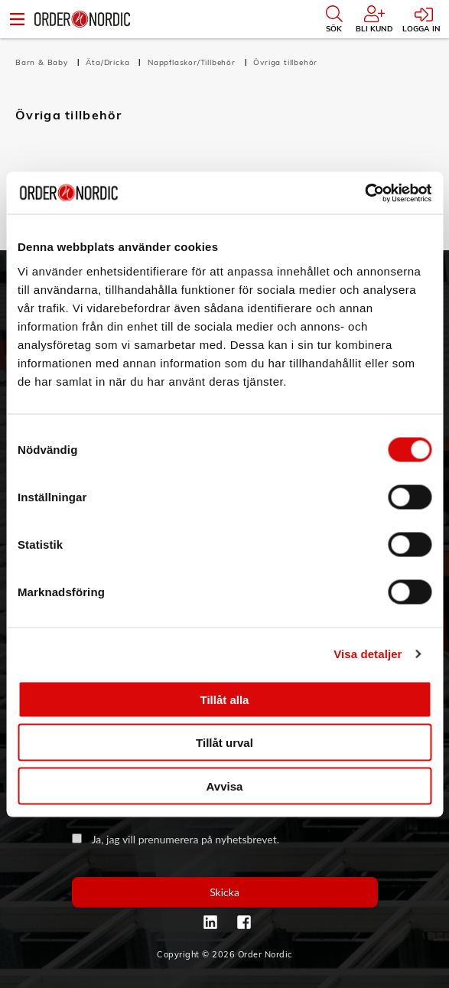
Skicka (224, 891)
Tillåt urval (224, 742)
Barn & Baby (43, 62)
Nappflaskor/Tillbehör (193, 62)
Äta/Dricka (109, 62)
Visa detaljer (367, 653)
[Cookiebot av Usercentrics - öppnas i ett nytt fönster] (364, 193)
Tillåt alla (224, 699)
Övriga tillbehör (285, 62)
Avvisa (225, 785)
